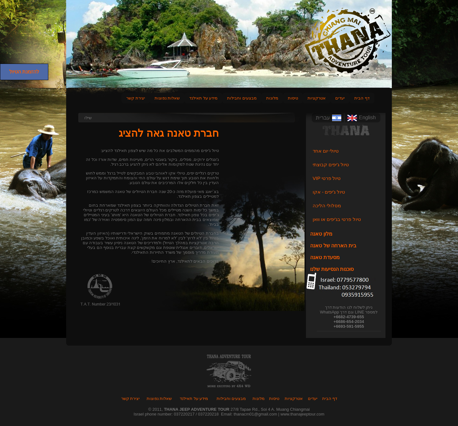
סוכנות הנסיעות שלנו (332, 269)
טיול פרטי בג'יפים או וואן (337, 219)
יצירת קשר (135, 98)
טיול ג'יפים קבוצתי (331, 164)
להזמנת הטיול (24, 71)
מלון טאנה (321, 234)
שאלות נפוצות (167, 98)
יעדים (340, 98)
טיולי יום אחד (326, 151)
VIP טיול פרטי (327, 178)
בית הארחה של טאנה (333, 245)
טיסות (293, 98)
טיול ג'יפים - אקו (329, 192)
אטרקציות (317, 98)
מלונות (259, 398)
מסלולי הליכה (327, 205)
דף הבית (362, 98)
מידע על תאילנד (203, 98)
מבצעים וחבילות (242, 98)
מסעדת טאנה (324, 257)
